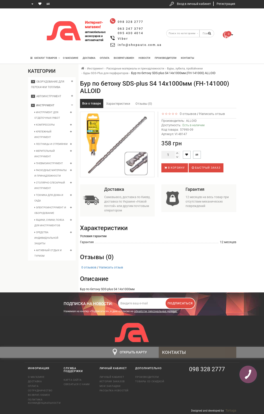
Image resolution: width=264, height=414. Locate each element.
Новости (144, 58)
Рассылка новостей (114, 390)
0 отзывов (187, 114)
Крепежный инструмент (42, 134)
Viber (123, 38)
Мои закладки (110, 386)
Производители (165, 58)
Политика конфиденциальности (42, 401)
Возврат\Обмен (124, 58)
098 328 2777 (35, 18)
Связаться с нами (77, 384)
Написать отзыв (212, 114)
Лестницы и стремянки (51, 144)
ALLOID (191, 120)
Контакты (187, 58)
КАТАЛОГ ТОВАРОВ (45, 58)
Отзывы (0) (143, 103)
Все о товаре (91, 103)
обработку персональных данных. (155, 311)
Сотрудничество (40, 390)
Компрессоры (44, 124)
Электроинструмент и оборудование (50, 210)
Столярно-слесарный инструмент (49, 185)
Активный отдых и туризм (48, 253)
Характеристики (118, 103)
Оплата (104, 58)
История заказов (112, 381)
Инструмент (42, 105)
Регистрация (226, 4)
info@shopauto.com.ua (140, 45)
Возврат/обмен (39, 395)
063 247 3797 (35, 31)
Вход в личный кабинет (194, 4)
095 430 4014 (35, 44)
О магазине (70, 58)
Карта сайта (73, 380)
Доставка (89, 58)
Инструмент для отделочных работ (47, 115)
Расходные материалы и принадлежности (50, 173)
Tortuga (230, 410)
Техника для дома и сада (48, 198)
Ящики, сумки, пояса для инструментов (49, 223)
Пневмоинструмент (48, 163)
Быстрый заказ (206, 167)
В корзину (174, 167)
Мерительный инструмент (44, 154)
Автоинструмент (46, 96)
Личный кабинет (112, 377)
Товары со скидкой (149, 381)
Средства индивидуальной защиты (46, 238)
